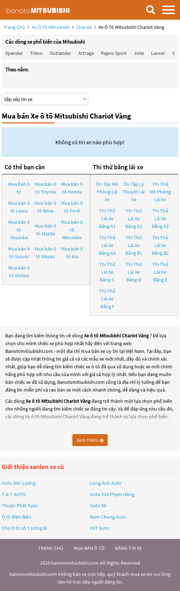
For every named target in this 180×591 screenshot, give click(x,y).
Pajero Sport (114, 53)
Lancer (158, 53)
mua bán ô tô (89, 548)
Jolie (139, 53)
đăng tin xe (128, 548)
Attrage (86, 53)
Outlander (60, 53)
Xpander (14, 53)
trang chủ (50, 548)
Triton (36, 53)
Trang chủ (14, 27)
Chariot (84, 27)
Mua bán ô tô (19, 188)
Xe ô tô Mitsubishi (51, 27)
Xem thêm (90, 440)
